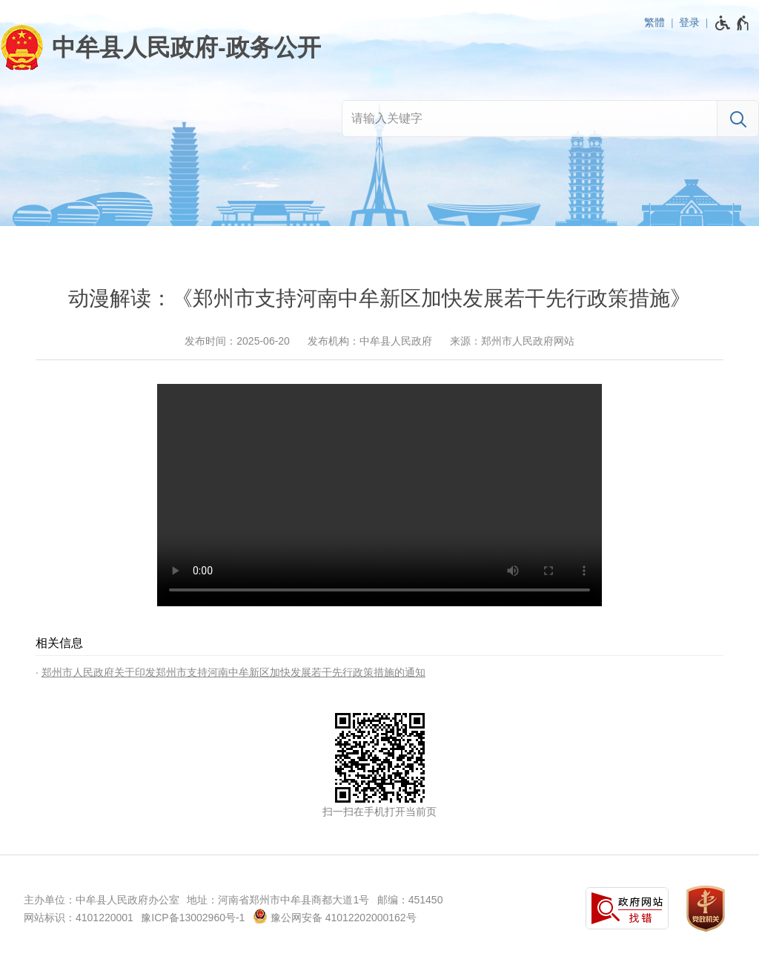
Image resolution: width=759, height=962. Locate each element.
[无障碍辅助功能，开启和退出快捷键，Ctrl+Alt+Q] (733, 23)
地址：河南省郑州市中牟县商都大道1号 (278, 900)
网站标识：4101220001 (78, 917)
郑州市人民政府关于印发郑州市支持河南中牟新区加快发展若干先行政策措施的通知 (233, 672)
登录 (689, 22)
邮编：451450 (410, 900)
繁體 (654, 22)
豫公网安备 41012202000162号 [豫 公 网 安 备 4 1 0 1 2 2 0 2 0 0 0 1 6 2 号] (335, 916)
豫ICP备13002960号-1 (193, 917)
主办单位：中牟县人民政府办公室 (101, 900)
